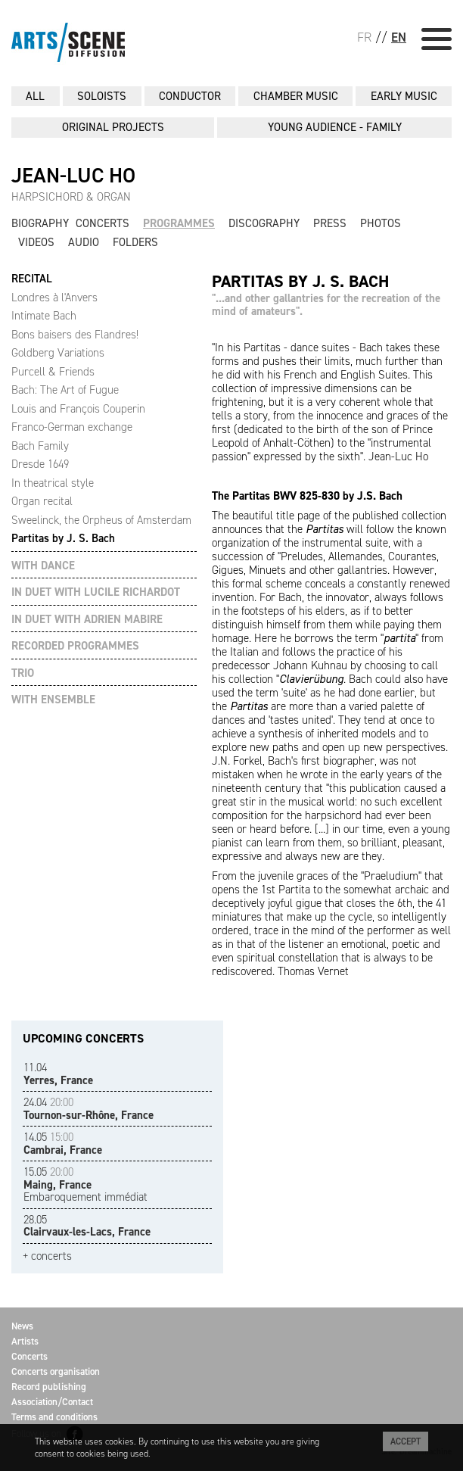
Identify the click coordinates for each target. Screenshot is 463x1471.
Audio (83, 242)
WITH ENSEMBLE (53, 699)
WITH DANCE (43, 565)
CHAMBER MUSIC (295, 96)
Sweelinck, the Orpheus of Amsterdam (101, 520)
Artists (25, 1341)
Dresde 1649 (40, 464)
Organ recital (42, 501)
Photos (380, 223)
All (35, 96)
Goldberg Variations (57, 352)
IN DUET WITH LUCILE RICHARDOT (95, 592)
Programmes (179, 223)
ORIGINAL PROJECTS (113, 127)
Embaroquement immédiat (85, 1184)
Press (329, 223)
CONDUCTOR (190, 96)
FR (364, 37)
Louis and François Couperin (78, 408)
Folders (135, 242)
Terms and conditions (54, 1416)
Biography (40, 223)
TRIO (22, 673)
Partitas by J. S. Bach (63, 538)
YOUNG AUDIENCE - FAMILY (335, 127)
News (22, 1326)
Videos (36, 242)
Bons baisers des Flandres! (74, 334)
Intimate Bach (43, 315)
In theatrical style (52, 483)
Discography (264, 223)
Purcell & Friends (53, 371)
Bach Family (40, 445)
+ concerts (47, 1256)
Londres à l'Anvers (54, 297)
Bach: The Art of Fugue (65, 389)
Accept (405, 1441)
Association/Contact (52, 1401)
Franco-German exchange (71, 427)
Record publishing (48, 1386)
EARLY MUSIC (404, 96)
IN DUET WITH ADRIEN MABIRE (87, 619)
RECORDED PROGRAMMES (75, 646)
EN (398, 37)
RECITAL (31, 279)
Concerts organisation (55, 1371)
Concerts (102, 223)
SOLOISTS (101, 96)
